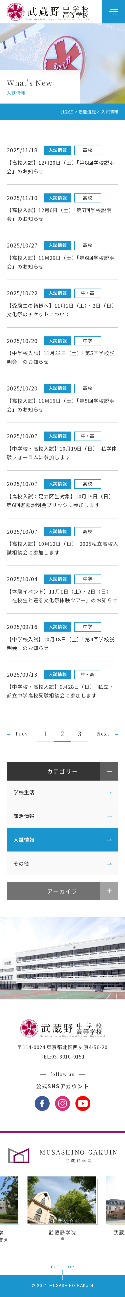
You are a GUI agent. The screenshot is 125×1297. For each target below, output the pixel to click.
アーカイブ (62, 891)
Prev (22, 733)
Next (103, 733)
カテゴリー (62, 771)
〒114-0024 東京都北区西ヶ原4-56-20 (62, 1046)
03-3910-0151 (68, 1056)
